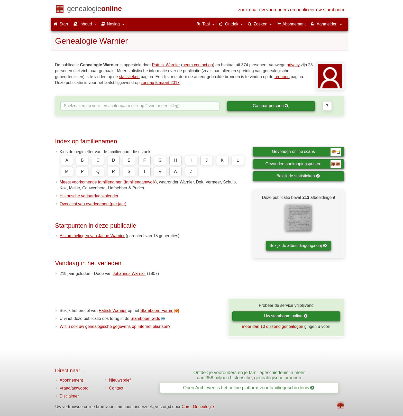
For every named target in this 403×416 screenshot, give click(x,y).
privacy (293, 65)
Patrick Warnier (166, 65)
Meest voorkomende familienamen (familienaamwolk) (108, 182)
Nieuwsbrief (120, 380)
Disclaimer (69, 396)
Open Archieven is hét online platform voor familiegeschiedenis (248, 387)
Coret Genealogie (198, 406)
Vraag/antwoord (74, 388)
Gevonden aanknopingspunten (303, 164)
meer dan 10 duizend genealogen (272, 326)
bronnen (282, 77)
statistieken (129, 77)
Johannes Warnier (129, 273)
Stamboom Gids (145, 318)
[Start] (94, 9)
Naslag (112, 23)
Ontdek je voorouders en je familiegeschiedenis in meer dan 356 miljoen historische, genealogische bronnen (249, 375)
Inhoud (85, 23)
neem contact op (197, 65)
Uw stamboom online (285, 316)
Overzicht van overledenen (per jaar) (93, 204)
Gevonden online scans (306, 152)
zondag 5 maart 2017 (160, 82)
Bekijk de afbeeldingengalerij (298, 245)
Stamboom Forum (156, 310)
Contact (116, 388)
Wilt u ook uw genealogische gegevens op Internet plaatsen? (115, 326)
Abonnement (71, 380)
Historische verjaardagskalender (89, 196)
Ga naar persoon (271, 106)
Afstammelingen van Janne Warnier (92, 236)
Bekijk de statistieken (298, 176)
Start (61, 24)
